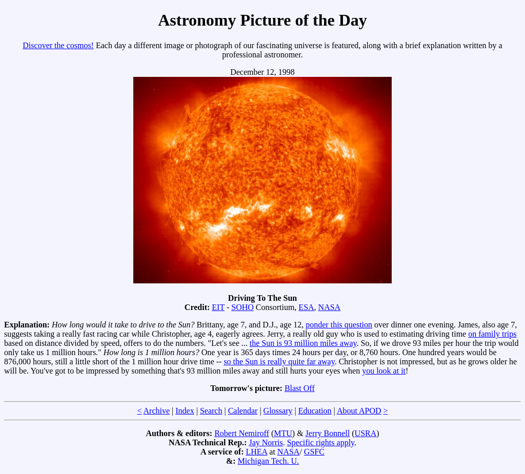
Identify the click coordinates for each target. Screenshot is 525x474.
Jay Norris (265, 442)
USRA (366, 433)
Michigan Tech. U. (268, 461)
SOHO (242, 307)
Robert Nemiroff (241, 433)
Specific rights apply (320, 442)
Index (184, 410)
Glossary (278, 410)
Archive (157, 410)
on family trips (492, 333)
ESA (306, 307)
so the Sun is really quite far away (279, 361)
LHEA (257, 451)
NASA (329, 307)
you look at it (384, 370)
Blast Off (300, 388)
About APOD (359, 410)
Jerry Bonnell (328, 433)
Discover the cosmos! (58, 45)
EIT (218, 307)
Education (315, 410)
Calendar (243, 410)
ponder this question (339, 324)
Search (211, 410)
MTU (283, 433)
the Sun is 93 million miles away (303, 343)
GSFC (314, 451)
